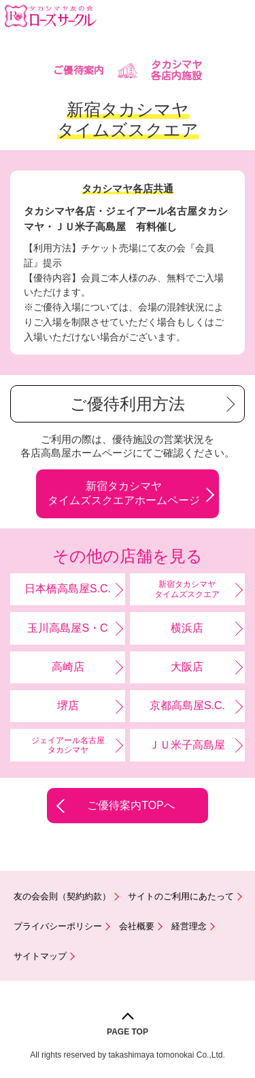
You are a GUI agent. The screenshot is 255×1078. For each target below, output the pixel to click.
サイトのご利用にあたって (181, 896)
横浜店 (187, 628)
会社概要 (136, 926)
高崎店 (68, 666)
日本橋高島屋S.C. (67, 588)
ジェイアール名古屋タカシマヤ (68, 745)
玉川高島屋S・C (67, 628)
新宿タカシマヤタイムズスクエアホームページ (124, 493)
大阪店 (187, 666)
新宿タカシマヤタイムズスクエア (187, 588)
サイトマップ (40, 956)
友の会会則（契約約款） (62, 896)
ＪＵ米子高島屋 (187, 745)
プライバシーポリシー (58, 926)
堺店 (68, 705)
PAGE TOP (127, 1032)
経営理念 (189, 926)
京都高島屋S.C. (187, 705)
